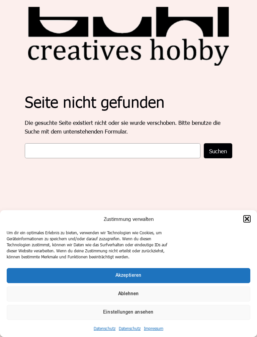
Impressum (153, 328)
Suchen (218, 151)
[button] (247, 219)
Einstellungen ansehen (128, 312)
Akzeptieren (128, 275)
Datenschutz (104, 328)
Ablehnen (128, 294)
